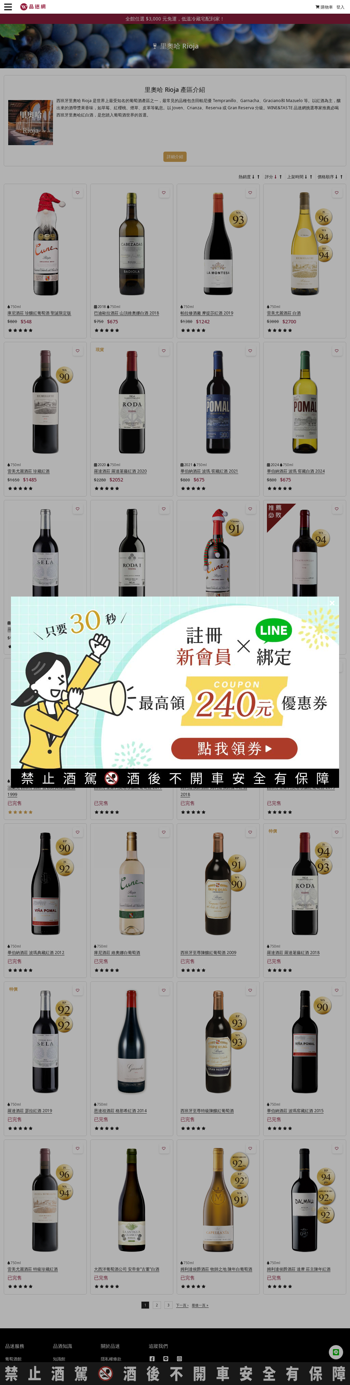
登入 (337, 7)
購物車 (321, 7)
